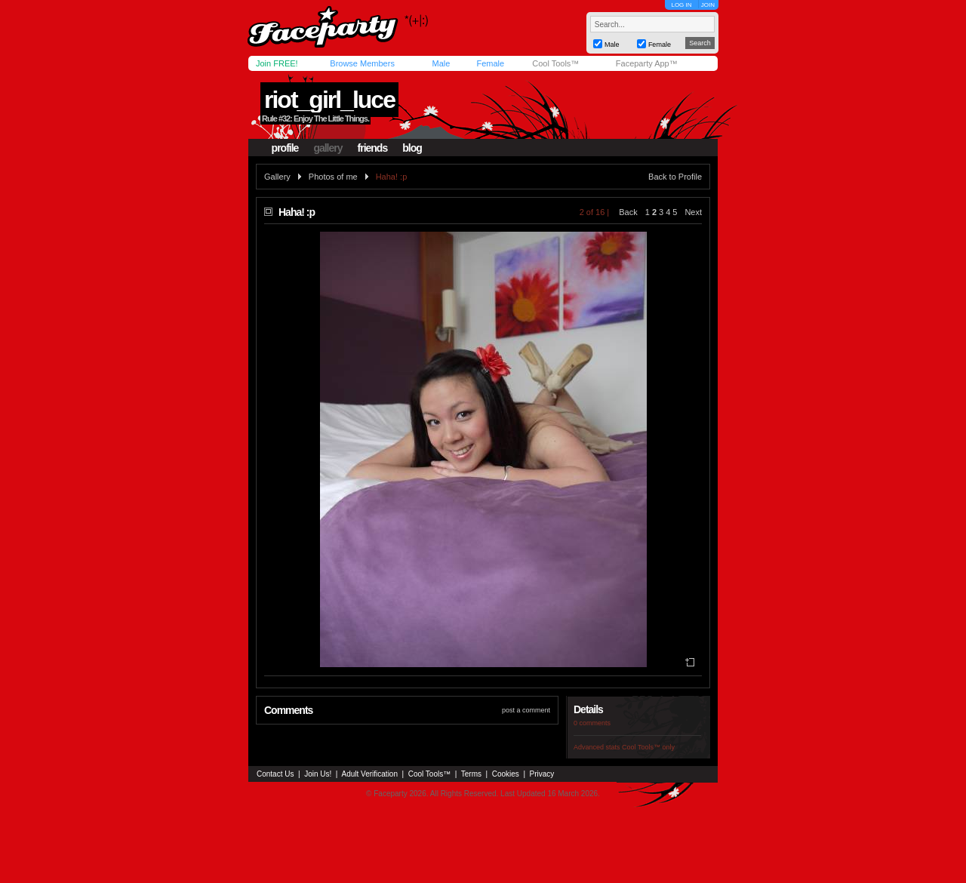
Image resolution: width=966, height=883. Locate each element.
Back (628, 212)
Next (693, 212)
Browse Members (362, 63)
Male (441, 63)
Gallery (277, 176)
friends (373, 148)
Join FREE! (277, 63)
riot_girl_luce (329, 99)
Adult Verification (369, 774)
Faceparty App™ (647, 63)
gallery (327, 148)
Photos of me (333, 176)
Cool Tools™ (555, 63)
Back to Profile (675, 176)
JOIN (708, 5)
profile (285, 148)
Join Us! (317, 774)
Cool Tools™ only (648, 747)
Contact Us (275, 774)
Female (490, 63)
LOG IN (681, 5)
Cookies (505, 774)
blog (412, 148)
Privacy (542, 774)
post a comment (526, 710)
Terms (471, 774)
